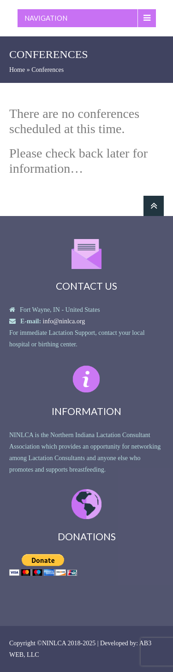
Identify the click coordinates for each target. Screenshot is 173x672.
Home (17, 69)
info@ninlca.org (64, 321)
